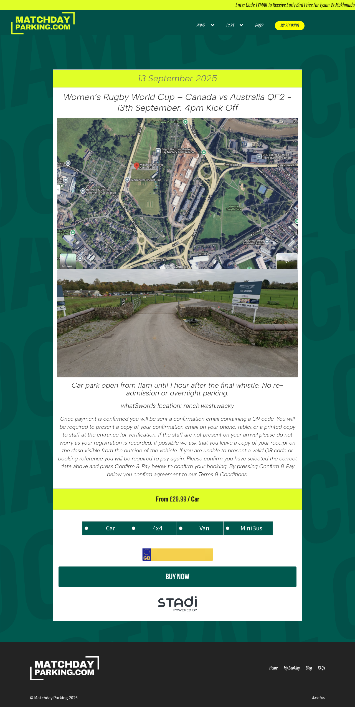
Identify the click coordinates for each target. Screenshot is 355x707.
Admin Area (318, 697)
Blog (309, 668)
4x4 (157, 528)
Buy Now (177, 576)
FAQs (321, 668)
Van (204, 528)
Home (200, 25)
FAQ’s (259, 25)
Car (110, 528)
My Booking (289, 25)
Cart (230, 25)
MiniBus (251, 528)
